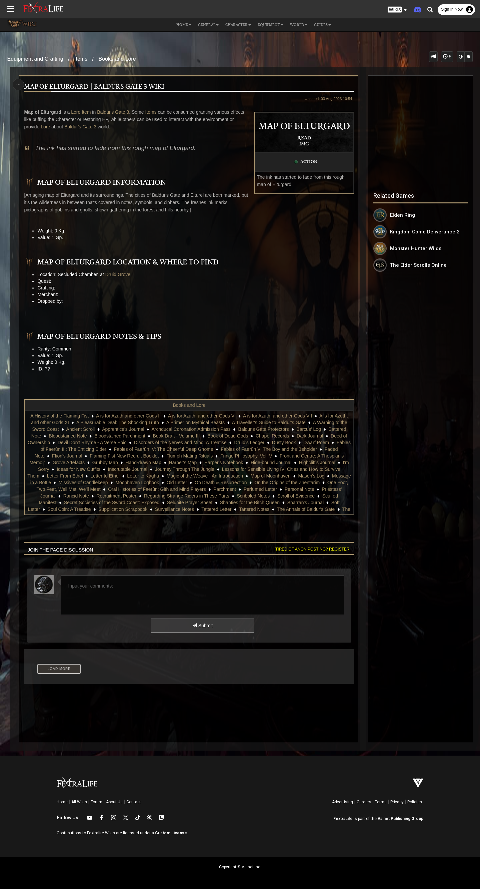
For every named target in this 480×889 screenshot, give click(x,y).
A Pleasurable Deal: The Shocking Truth (117, 422)
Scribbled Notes (253, 496)
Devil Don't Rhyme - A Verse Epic (92, 442)
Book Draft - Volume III (176, 435)
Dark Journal (310, 435)
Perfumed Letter (260, 489)
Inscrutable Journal (127, 469)
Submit (202, 625)
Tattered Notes (254, 509)
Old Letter (177, 482)
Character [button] (238, 25)
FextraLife (343, 818)
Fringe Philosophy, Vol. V (246, 456)
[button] (397, 10)
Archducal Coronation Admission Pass (191, 429)
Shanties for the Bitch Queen (250, 502)
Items (80, 58)
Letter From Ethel (65, 476)
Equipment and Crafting (35, 58)
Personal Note (299, 489)
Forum (96, 802)
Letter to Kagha (143, 476)
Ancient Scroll (80, 429)
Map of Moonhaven (271, 476)
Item (86, 112)
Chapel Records (272, 435)
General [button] (208, 25)
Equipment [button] (270, 25)
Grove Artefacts (69, 462)
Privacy (397, 802)
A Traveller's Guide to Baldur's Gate (269, 422)
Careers (364, 802)
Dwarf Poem (316, 442)
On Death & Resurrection (221, 482)
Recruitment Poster (116, 496)
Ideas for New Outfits (78, 469)
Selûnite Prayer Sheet (189, 502)
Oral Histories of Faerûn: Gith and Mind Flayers (157, 489)
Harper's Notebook (223, 462)
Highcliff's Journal (317, 462)
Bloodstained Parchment (119, 435)
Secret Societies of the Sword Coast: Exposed (111, 502)
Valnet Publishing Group (400, 818)
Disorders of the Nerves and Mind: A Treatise (180, 442)
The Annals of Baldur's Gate (306, 509)
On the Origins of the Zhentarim (287, 482)
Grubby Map (105, 462)
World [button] (298, 25)
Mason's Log (311, 476)
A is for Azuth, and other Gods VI (202, 415)
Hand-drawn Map (143, 462)
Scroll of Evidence (296, 496)
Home (62, 802)
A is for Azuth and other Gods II (128, 415)
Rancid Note (76, 496)
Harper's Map (183, 462)
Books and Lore (117, 58)
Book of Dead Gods (227, 435)
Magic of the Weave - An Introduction (205, 476)
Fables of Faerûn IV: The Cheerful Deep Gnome (163, 449)
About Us (114, 802)
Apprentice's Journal (123, 429)
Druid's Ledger (249, 442)
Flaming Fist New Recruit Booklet (124, 456)
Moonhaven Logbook (137, 482)
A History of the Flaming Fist (59, 415)
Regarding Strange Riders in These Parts (186, 496)
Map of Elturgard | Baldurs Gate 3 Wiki (94, 86)
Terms (381, 802)
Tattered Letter (216, 509)
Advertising (342, 802)
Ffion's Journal (67, 456)
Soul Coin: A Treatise (69, 509)
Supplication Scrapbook (122, 509)
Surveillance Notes (174, 509)
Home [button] (183, 25)
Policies (414, 802)
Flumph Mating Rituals (189, 456)
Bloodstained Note (68, 435)
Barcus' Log (308, 429)
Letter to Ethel (104, 476)
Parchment (224, 489)
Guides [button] (322, 25)
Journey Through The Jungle (185, 469)
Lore (75, 112)
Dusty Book (284, 442)
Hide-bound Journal (271, 462)
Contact (133, 802)
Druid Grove (117, 274)
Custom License (171, 833)
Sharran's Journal (305, 502)
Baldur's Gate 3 (113, 112)
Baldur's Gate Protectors (263, 429)
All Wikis (79, 802)
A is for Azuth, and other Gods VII (277, 415)
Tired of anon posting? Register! (313, 549)
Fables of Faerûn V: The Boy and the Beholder (269, 449)
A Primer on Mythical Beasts (195, 422)
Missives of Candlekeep (83, 482)
